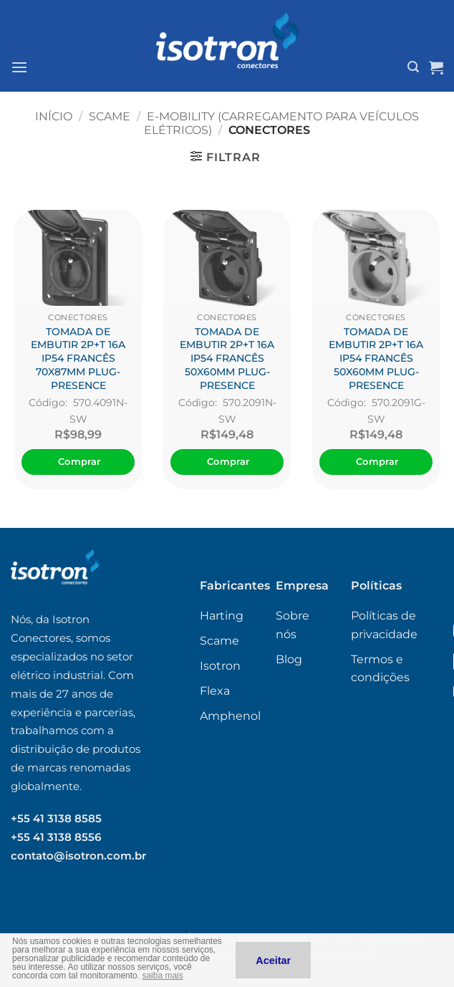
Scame (109, 116)
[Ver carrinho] (436, 67)
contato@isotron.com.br (78, 855)
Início (53, 116)
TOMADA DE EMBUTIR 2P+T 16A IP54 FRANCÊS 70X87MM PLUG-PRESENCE (78, 358)
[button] (19, 67)
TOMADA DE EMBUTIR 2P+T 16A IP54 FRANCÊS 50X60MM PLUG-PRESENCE (227, 358)
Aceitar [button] (273, 960)
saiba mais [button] (162, 975)
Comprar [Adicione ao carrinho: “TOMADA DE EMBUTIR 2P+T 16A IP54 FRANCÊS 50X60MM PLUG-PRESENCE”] (228, 461)
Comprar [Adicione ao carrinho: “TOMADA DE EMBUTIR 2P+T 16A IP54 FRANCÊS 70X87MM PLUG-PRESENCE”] (79, 461)
